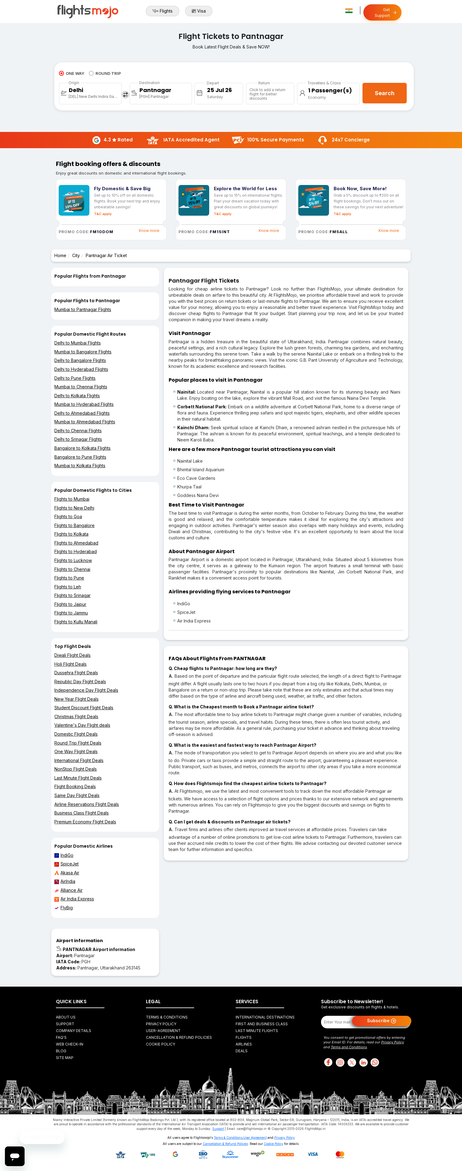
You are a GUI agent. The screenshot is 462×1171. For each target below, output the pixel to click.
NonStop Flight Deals (75, 769)
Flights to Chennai (72, 569)
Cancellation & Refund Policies (179, 1037)
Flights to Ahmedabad (76, 542)
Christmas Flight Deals (76, 716)
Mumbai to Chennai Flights (80, 386)
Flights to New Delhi (74, 507)
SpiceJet (66, 864)
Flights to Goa (68, 516)
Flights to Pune (69, 577)
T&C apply (103, 214)
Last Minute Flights (257, 1030)
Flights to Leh (67, 586)
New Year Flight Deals (76, 699)
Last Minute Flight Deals (78, 777)
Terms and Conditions (349, 1047)
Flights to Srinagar (72, 595)
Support (65, 1024)
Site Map (64, 1057)
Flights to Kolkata (71, 534)
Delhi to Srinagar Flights (78, 439)
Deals (242, 1051)
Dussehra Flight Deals (76, 672)
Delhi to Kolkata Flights (77, 395)
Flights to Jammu (71, 612)
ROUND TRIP (105, 73)
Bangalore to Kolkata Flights (82, 448)
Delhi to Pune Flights (75, 378)
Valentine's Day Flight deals (82, 725)
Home (60, 255)
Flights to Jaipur (70, 604)
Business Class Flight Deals (81, 812)
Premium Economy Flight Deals (85, 821)
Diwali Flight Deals (72, 655)
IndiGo (63, 855)
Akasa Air (66, 873)
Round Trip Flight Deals (77, 742)
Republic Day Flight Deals (80, 681)
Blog (61, 1051)
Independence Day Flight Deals (86, 690)
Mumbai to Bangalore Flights (83, 351)
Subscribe (381, 1021)
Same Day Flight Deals (77, 795)
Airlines (244, 1044)
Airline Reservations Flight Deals (86, 804)
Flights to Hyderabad (75, 551)
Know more (149, 230)
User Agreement (255, 1137)
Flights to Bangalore (74, 525)
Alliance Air (68, 890)
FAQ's (61, 1037)
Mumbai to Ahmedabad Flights (84, 421)
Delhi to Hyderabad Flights (81, 369)
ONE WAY (71, 73)
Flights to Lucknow (73, 560)
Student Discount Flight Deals (83, 707)
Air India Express (74, 899)
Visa (199, 11)
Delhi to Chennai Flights (78, 430)
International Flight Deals (79, 760)
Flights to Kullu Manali (75, 621)
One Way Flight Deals (76, 751)
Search (384, 93)
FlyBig (63, 908)
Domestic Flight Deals (76, 734)
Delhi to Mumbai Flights (77, 342)
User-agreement (163, 1030)
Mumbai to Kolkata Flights (79, 465)
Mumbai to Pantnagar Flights (82, 309)
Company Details (73, 1030)
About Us (66, 1017)
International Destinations (265, 1017)
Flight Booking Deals (75, 786)
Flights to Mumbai (71, 499)
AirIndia (64, 881)
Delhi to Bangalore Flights (80, 360)
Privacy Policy (161, 1024)
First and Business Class (262, 1024)
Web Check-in (69, 1044)
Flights (162, 11)
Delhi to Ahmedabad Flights (82, 413)
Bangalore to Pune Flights (80, 457)
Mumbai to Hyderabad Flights (84, 404)
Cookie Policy (160, 1044)
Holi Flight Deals (70, 664)
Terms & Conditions (167, 1017)
